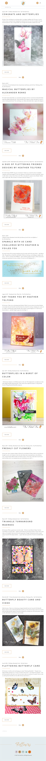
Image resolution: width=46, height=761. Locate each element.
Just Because (27, 85)
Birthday (10, 370)
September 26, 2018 (6, 161)
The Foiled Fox (20, 755)
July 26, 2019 (4, 11)
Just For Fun (32, 85)
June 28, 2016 (4, 663)
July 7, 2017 (4, 370)
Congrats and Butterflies (20, 14)
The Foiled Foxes (25, 11)
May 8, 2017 (4, 519)
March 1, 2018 (5, 235)
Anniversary (4, 85)
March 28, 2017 (5, 597)
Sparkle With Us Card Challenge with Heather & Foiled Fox (20, 245)
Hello (18, 237)
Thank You (31, 161)
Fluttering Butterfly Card (21, 666)
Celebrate (10, 11)
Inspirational (21, 85)
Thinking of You (38, 85)
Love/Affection (34, 237)
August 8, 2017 (5, 294)
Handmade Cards (16, 11)
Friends (9, 85)
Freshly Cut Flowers (16, 448)
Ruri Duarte (25, 663)
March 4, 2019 (5, 83)
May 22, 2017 (5, 445)
